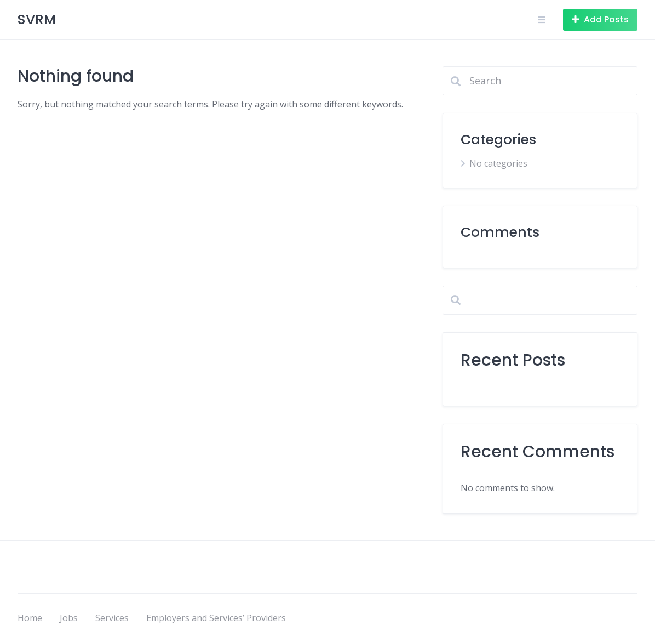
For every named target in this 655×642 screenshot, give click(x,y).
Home (30, 618)
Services (112, 618)
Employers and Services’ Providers (216, 618)
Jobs (69, 618)
